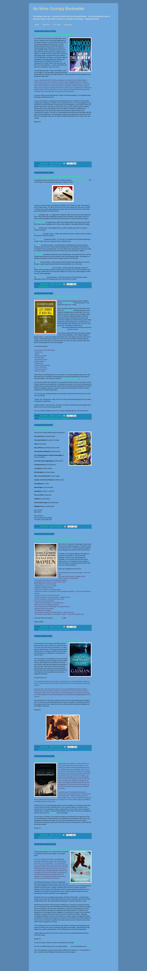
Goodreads (53, 813)
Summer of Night (41, 277)
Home (37, 25)
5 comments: (58, 163)
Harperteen (41, 837)
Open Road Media (64, 418)
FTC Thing (57, 25)
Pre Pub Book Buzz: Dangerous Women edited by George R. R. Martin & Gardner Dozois (59, 539)
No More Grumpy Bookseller (59, 8)
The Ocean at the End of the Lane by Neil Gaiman (59, 639)
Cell (37, 215)
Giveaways (68, 25)
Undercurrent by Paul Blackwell (49, 759)
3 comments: (58, 626)
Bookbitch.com (48, 516)
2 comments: (58, 415)
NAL (59, 165)
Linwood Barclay (54, 165)
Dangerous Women (43, 629)
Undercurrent (56, 837)
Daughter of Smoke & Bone (44, 268)
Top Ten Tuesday (43, 286)
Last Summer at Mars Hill (53, 418)
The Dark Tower (40, 222)
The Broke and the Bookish (80, 180)
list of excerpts (57, 618)
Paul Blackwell (48, 837)
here (75, 942)
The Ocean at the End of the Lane (54, 749)
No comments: (59, 526)
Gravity (38, 262)
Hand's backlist (62, 329)
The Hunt (38, 245)
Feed (37, 228)
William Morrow (66, 749)
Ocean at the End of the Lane (70, 378)
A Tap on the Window (44, 165)
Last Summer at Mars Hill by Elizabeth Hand (56, 297)
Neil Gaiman (42, 749)
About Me (45, 25)
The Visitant (39, 254)
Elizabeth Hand (68, 310)
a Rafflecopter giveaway (41, 957)
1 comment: (58, 835)
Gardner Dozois (53, 629)
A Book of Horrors (68, 303)
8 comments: (58, 284)
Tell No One (39, 233)
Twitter (89, 946)
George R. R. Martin (62, 629)
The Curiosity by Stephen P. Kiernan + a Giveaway (59, 848)
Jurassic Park (40, 239)
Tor (68, 629)
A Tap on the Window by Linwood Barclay (54, 34)
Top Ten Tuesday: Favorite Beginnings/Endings (57, 176)
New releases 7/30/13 (45, 428)
